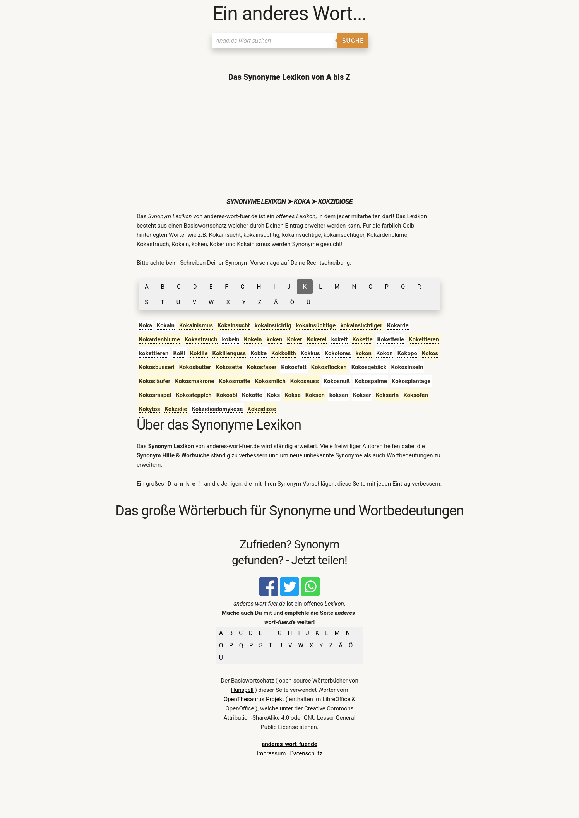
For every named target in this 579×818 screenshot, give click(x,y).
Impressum (271, 753)
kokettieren (154, 353)
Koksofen (415, 395)
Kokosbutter (195, 367)
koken (275, 339)
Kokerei (317, 339)
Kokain (166, 325)
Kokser (362, 395)
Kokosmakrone (194, 381)
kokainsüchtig (273, 325)
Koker (294, 339)
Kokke (258, 353)
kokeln (231, 339)
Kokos (430, 353)
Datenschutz (306, 753)
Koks (273, 395)
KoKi (179, 353)
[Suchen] (274, 40)
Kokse (292, 395)
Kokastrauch (201, 339)
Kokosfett (293, 367)
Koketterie (390, 339)
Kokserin (387, 395)
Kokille (199, 353)
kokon (364, 353)
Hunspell (242, 689)
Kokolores (338, 353)
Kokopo (407, 353)
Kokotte (252, 395)
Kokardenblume (159, 339)
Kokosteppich (193, 395)
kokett (339, 339)
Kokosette (229, 367)
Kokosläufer (154, 381)
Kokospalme (371, 381)
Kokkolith (283, 353)
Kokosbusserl (157, 367)
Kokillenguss (229, 353)
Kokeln (253, 339)
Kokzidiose (261, 409)
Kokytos (149, 409)
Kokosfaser (262, 367)
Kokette (362, 339)
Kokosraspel (155, 395)
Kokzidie (175, 409)
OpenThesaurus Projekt (254, 699)
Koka (145, 325)
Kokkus (310, 353)
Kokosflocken (329, 367)
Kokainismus (196, 325)
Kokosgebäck (369, 367)
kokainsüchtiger (361, 325)
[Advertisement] (289, 139)
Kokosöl (226, 395)
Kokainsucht (234, 325)
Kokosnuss (304, 381)
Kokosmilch (270, 381)
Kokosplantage (411, 381)
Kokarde (398, 325)
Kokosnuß (337, 381)
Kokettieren (424, 339)
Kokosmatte (234, 381)
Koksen (315, 395)
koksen (338, 395)
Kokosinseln (407, 367)
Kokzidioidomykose (217, 409)
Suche (353, 40)
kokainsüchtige (316, 325)
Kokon (384, 353)
